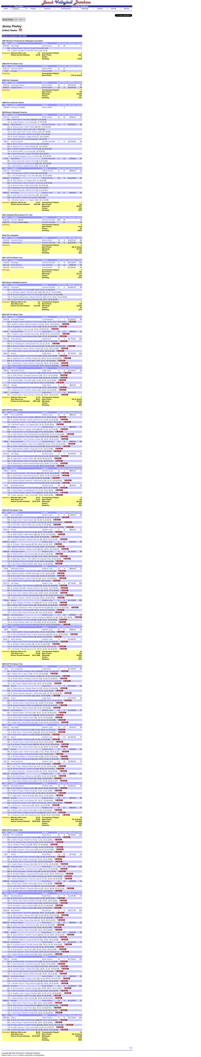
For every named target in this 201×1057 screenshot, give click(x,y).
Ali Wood (35, 149)
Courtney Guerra (30, 517)
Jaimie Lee (26, 735)
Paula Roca (32, 373)
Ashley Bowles (31, 344)
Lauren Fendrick (19, 473)
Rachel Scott (31, 134)
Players (33, 9)
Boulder (14, 798)
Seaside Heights (17, 923)
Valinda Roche (28, 166)
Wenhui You (16, 674)
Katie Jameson (18, 163)
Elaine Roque (17, 48)
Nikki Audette (18, 534)
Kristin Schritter (30, 144)
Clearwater (15, 287)
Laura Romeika (32, 356)
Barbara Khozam (19, 488)
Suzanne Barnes (33, 700)
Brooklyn (14, 986)
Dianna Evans (18, 127)
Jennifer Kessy (29, 334)
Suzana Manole (19, 622)
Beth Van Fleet (31, 622)
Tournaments (66, 9)
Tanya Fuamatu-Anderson (22, 322)
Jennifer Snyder (19, 969)
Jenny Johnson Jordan (31, 183)
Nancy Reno (28, 129)
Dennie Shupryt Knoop (32, 48)
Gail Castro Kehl (19, 132)
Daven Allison (18, 417)
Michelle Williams (19, 700)
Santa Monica (16, 124)
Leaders (100, 9)
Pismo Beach (16, 171)
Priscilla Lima (29, 603)
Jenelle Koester (18, 493)
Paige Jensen (18, 1005)
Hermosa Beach (17, 68)
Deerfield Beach (17, 240)
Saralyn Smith (31, 429)
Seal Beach (15, 158)
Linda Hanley (17, 129)
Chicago (14, 71)
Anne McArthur (29, 195)
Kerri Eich (16, 730)
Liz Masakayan (47, 319)
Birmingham (15, 942)
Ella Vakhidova (28, 586)
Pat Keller (27, 120)
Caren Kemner (32, 132)
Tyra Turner (33, 444)
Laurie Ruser (47, 46)
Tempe (13, 427)
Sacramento (15, 910)
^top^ (131, 1048)
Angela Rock (31, 137)
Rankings (85, 9)
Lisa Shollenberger (19, 176)
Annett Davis (17, 183)
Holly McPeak (17, 449)
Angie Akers (46, 331)
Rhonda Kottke (32, 292)
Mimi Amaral (29, 930)
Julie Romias (17, 434)
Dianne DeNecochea (20, 297)
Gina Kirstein (28, 732)
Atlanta (13, 932)
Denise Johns (31, 493)
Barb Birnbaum (18, 429)
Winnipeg (14, 107)
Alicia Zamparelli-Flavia (33, 434)
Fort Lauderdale (17, 415)
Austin (13, 542)
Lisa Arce (27, 329)
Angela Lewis (18, 752)
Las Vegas (15, 392)
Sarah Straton (28, 451)
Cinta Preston (30, 1020)
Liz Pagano (28, 180)
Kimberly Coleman (31, 679)
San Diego (15, 46)
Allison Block (17, 120)
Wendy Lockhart (19, 356)
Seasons (47, 9)
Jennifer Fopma (31, 935)
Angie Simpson (18, 122)
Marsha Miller (47, 68)
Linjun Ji (26, 674)
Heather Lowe (47, 193)
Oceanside (15, 117)
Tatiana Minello (18, 930)
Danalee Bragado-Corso (21, 149)
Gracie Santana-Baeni (29, 336)
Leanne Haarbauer (20, 608)
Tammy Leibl (29, 556)
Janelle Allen (31, 969)
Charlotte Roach (32, 51)
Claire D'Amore (18, 925)
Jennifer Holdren (31, 327)
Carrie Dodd (16, 351)
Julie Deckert (17, 166)
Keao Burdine (17, 913)
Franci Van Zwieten (19, 373)
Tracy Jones (30, 163)
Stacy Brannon (18, 935)
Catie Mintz (28, 715)
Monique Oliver (30, 671)
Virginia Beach (16, 87)
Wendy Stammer (36, 297)
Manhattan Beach (17, 267)
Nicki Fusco (17, 732)
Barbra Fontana (18, 324)
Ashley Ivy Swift (19, 676)
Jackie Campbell (18, 51)
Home (6, 9)
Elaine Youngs (28, 197)
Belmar (13, 353)
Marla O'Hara (18, 144)
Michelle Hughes (18, 200)
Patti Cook (31, 705)
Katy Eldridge (30, 139)
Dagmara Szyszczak (31, 813)
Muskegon (15, 262)
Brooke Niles (17, 517)
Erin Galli (16, 576)
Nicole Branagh (28, 722)
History (126, 9)
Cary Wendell (33, 176)
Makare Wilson (28, 564)
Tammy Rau (17, 478)
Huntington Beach (17, 85)
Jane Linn (27, 478)
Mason (13, 737)
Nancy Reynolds (19, 134)
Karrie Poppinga (19, 137)
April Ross (28, 913)
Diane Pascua (29, 752)
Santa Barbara (16, 265)
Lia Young (29, 122)
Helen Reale (29, 127)
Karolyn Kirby (17, 173)
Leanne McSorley (19, 299)
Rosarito (14, 220)
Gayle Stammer (19, 688)
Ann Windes (17, 788)
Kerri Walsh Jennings (36, 422)
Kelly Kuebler (29, 456)
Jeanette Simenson (31, 375)
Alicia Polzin (25, 537)
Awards (113, 9)
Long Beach (15, 178)
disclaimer (15, 1055)
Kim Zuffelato (29, 417)
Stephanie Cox (17, 139)
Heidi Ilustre (38, 322)
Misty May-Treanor (19, 422)
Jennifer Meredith (48, 124)
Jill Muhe (16, 544)
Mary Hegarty (18, 603)
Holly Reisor (17, 586)
